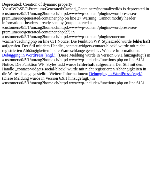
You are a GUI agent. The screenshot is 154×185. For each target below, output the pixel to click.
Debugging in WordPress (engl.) (28, 55)
